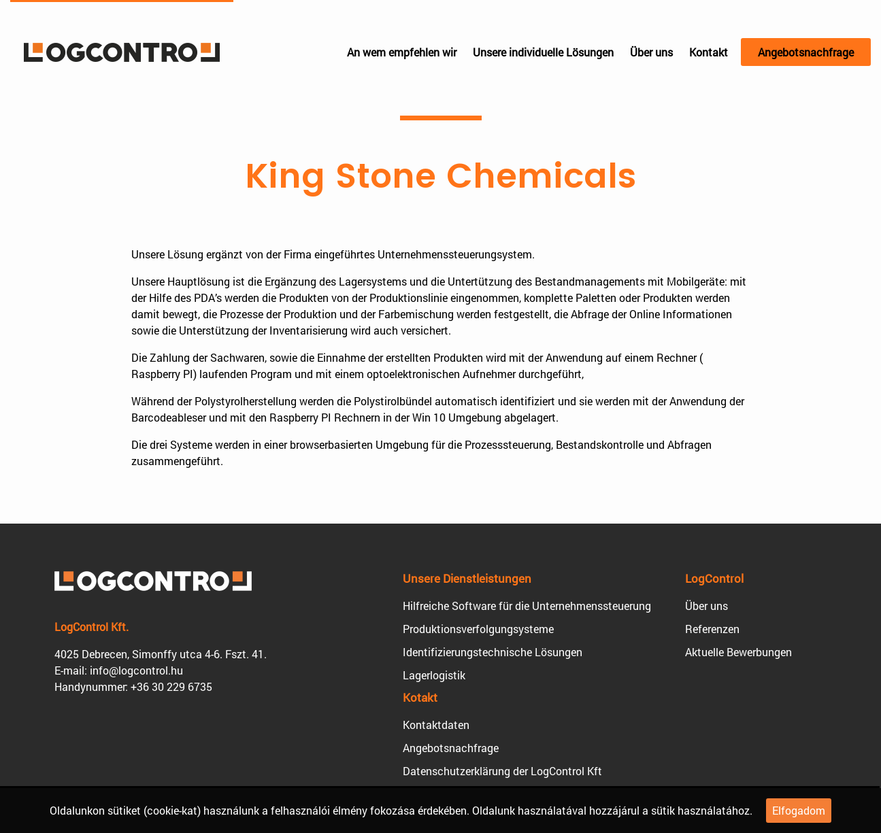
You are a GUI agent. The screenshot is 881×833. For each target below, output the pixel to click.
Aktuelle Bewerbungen (738, 652)
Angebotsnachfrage (806, 52)
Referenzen (712, 629)
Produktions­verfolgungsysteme (478, 629)
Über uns (651, 52)
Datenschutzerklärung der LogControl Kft (502, 771)
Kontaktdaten (436, 724)
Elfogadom (798, 810)
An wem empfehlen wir (401, 52)
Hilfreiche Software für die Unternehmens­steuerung (527, 605)
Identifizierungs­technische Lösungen (492, 652)
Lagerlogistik (434, 675)
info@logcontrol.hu (136, 670)
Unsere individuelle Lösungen (543, 52)
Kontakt (708, 52)
